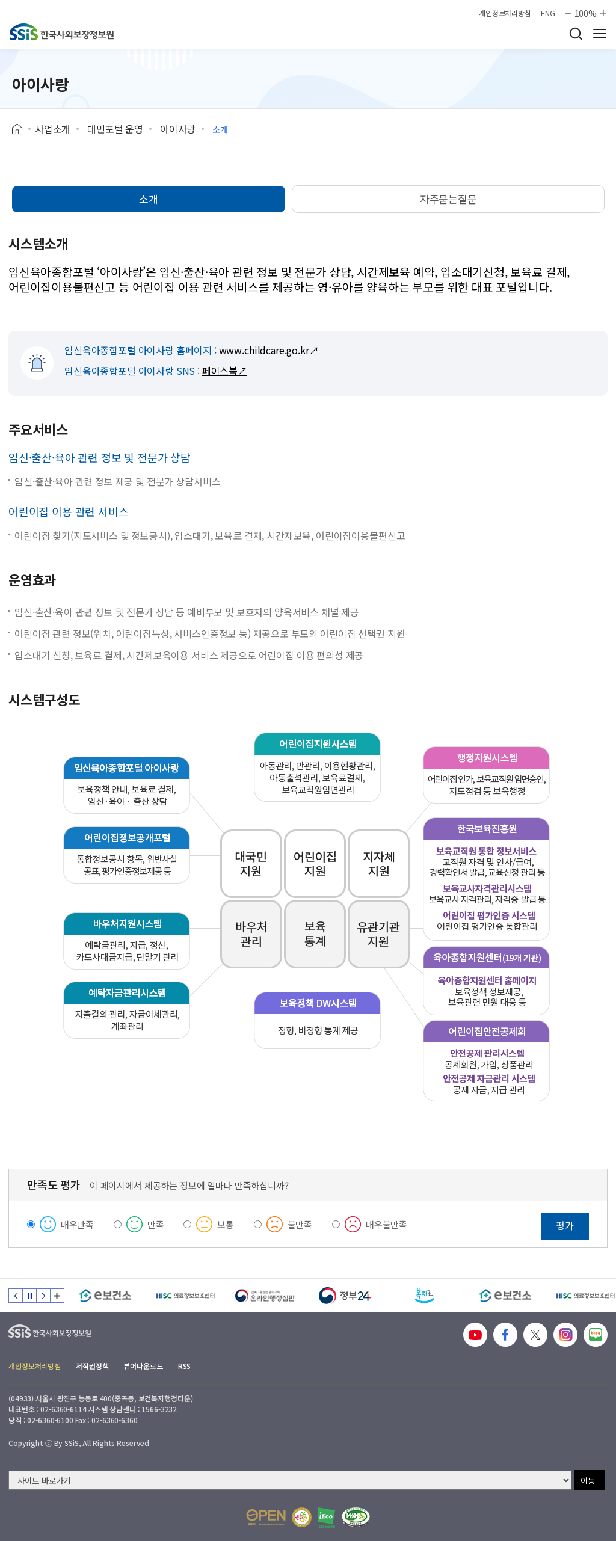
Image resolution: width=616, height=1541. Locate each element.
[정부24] (345, 1295)
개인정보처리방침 (505, 13)
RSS (184, 1366)
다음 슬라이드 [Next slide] (43, 1295)
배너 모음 (57, 1295)
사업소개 (52, 129)
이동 (588, 1480)
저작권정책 (92, 1366)
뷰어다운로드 (142, 1366)
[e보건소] (105, 1295)
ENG (548, 13)
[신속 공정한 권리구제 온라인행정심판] (265, 1295)
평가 (565, 1225)
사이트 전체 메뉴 (599, 33)
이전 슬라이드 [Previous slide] (15, 1295)
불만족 (300, 1224)
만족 (155, 1224)
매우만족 (77, 1224)
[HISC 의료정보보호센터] (185, 1295)
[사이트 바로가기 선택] (289, 1480)
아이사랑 (178, 129)
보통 (225, 1224)
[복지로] (425, 1295)
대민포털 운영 (115, 129)
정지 (29, 1295)
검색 (575, 33)
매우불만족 (386, 1224)
